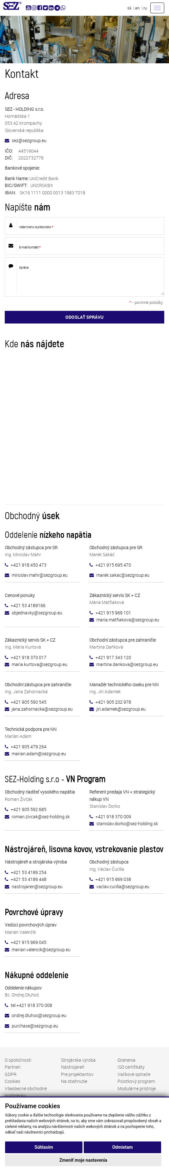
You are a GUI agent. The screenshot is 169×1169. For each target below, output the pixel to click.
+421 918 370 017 (28, 657)
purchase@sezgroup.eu (35, 1026)
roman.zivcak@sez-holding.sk (41, 817)
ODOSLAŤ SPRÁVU (84, 317)
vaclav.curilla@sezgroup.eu (122, 886)
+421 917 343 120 (113, 657)
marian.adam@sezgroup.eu (39, 754)
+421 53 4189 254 (28, 872)
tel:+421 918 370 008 (31, 1005)
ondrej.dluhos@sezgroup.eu (39, 1015)
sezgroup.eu (42, 709)
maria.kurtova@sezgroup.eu (39, 664)
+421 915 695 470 (113, 565)
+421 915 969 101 (113, 613)
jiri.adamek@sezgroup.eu (121, 709)
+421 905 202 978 (113, 702)
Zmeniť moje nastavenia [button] (83, 1160)
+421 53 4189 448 (28, 879)
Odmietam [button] (122, 1147)
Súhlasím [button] (43, 1147)
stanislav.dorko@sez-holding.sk (127, 823)
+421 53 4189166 (28, 605)
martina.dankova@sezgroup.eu (127, 664)
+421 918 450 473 (28, 565)
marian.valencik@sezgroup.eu (41, 949)
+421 (16, 747)
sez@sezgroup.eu (29, 140)
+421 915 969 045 (28, 942)
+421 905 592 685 (28, 809)
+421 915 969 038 (113, 879)
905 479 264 (34, 747)
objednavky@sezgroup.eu (37, 613)
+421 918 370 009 (113, 817)
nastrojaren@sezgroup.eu (37, 886)
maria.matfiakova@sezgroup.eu (127, 620)
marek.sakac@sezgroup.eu (122, 575)
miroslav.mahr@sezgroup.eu (40, 575)
